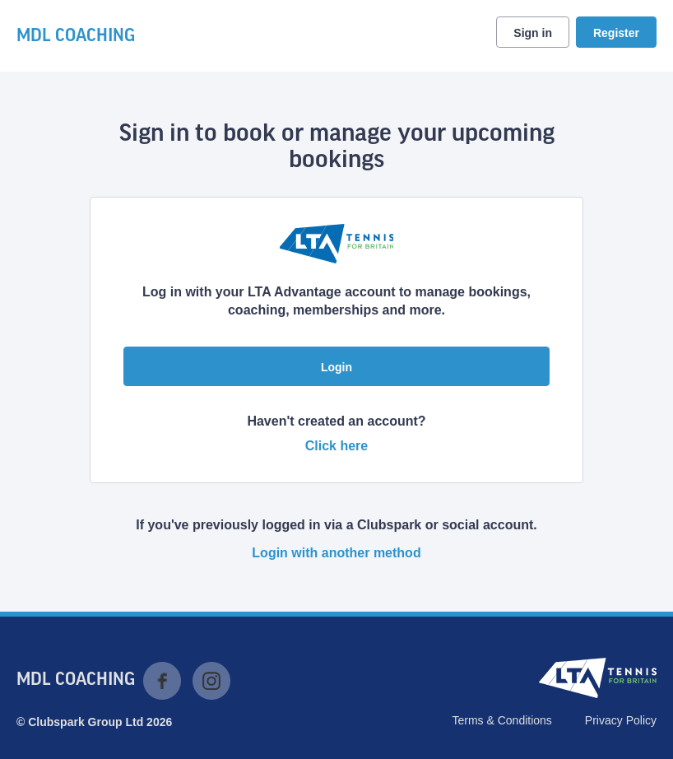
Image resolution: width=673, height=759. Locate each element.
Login (336, 367)
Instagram (211, 681)
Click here (336, 446)
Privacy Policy (621, 720)
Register (616, 33)
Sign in (532, 33)
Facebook (162, 681)
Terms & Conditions (501, 720)
